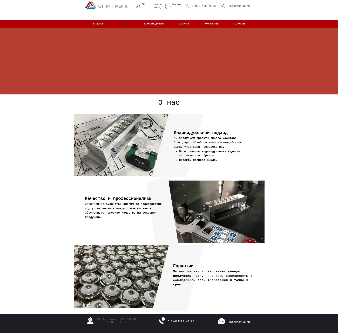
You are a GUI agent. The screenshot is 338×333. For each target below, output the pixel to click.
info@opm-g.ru (239, 6)
